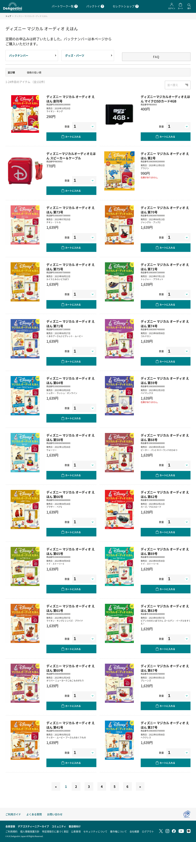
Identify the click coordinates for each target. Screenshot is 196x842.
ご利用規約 (11, 831)
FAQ (156, 57)
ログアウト (148, 831)
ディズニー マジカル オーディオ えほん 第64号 (70, 380)
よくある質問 (34, 814)
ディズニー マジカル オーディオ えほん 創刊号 (70, 98)
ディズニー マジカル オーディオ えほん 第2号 (165, 155)
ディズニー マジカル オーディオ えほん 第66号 (70, 494)
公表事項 (76, 831)
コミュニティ (59, 826)
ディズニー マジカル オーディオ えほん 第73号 (70, 209)
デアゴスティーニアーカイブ (33, 826)
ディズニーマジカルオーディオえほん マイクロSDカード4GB (165, 98)
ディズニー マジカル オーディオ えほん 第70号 (165, 209)
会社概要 (134, 831)
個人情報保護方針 (29, 831)
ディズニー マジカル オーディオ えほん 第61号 (70, 608)
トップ (8, 16)
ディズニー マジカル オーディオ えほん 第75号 (70, 266)
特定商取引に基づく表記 (55, 831)
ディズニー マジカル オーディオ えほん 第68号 (165, 437)
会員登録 (10, 826)
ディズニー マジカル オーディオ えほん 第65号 (70, 551)
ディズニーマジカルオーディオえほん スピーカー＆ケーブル (71, 155)
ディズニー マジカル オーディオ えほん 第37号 (165, 725)
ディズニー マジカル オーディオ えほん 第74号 (165, 323)
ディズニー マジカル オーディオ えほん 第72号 (165, 266)
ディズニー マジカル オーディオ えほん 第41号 (70, 725)
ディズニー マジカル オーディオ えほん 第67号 (165, 668)
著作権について (118, 831)
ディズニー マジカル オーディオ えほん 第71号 (70, 323)
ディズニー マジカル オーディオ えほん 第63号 (165, 608)
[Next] (140, 786)
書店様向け (75, 826)
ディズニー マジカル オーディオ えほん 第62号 (165, 494)
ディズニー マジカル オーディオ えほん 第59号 (165, 380)
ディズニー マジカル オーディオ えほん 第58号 (70, 437)
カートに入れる (73, 136)
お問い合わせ (54, 814)
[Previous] (56, 786)
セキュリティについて (95, 831)
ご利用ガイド (13, 814)
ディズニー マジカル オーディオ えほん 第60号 (70, 668)
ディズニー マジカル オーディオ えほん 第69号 (165, 551)
